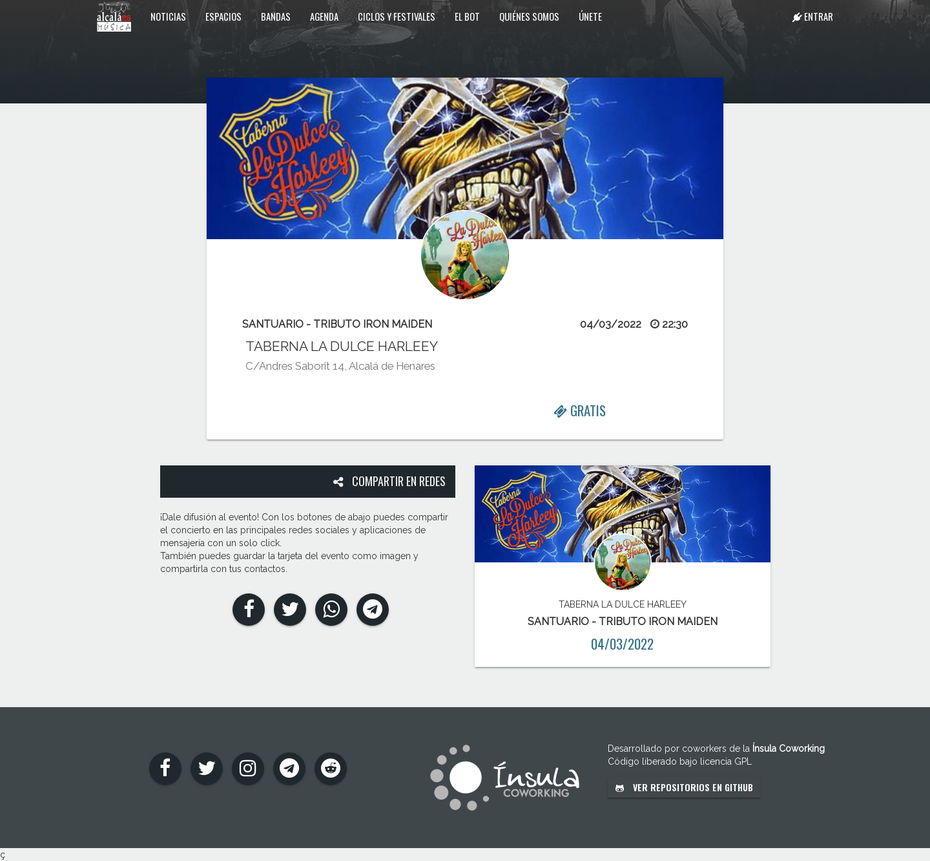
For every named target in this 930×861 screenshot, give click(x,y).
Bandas (276, 16)
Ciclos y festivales (396, 16)
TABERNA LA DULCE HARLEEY (341, 346)
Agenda (324, 16)
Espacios (223, 16)
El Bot (467, 16)
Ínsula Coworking (788, 748)
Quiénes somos (529, 16)
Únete (590, 16)
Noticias (168, 16)
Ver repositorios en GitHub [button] (684, 787)
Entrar (812, 16)
